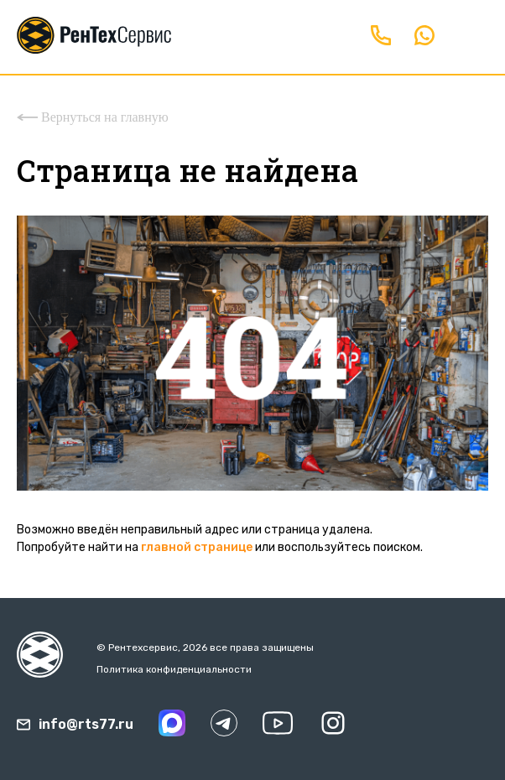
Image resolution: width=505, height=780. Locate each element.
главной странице (196, 547)
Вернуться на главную (93, 117)
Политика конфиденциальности (174, 669)
